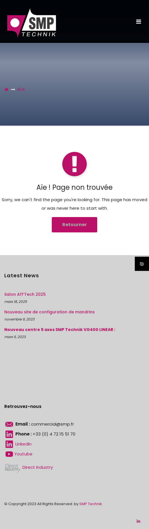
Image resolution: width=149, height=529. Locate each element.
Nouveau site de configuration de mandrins (49, 312)
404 (20, 89)
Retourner (74, 224)
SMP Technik (90, 504)
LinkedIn (18, 444)
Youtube (18, 454)
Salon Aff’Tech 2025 (25, 294)
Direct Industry (28, 467)
